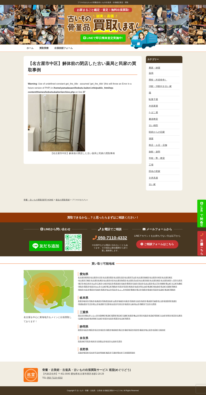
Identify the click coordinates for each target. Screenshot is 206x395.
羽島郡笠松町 (107, 301)
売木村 (91, 353)
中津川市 (120, 304)
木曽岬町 (101, 316)
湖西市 (108, 330)
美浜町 (163, 287)
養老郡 (149, 301)
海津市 (143, 301)
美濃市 (174, 301)
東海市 (131, 287)
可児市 (90, 304)
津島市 (81, 287)
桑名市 (87, 316)
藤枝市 (142, 330)
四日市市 (81, 316)
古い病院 (153, 125)
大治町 (103, 287)
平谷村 (97, 353)
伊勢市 (168, 316)
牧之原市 (148, 330)
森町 (126, 330)
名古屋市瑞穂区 (143, 277)
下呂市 (148, 304)
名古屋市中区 (108, 280)
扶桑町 (179, 284)
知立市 (109, 290)
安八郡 (160, 301)
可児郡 (107, 304)
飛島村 (114, 287)
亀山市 (136, 316)
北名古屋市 (148, 284)
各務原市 (98, 301)
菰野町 (113, 316)
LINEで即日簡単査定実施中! (103, 38)
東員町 (108, 316)
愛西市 (86, 287)
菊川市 (121, 330)
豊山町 (168, 284)
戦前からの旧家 (157, 132)
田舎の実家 (154, 171)
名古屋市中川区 (96, 277)
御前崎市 (115, 330)
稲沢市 (110, 284)
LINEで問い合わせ (201, 213)
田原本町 (81, 341)
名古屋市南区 (155, 280)
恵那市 (80, 301)
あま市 (97, 287)
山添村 (113, 341)
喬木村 (119, 353)
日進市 (135, 284)
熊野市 (127, 319)
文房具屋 (153, 178)
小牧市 (105, 284)
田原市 (156, 290)
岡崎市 (174, 287)
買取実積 (43, 48)
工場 (151, 165)
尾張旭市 (117, 284)
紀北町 (122, 319)
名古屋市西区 (108, 277)
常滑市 (126, 287)
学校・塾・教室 (157, 158)
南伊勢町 (93, 319)
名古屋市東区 (167, 277)
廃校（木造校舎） (158, 80)
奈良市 (108, 341)
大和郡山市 (101, 341)
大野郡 (153, 304)
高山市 (136, 304)
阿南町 (103, 353)
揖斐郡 (166, 301)
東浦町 (150, 287)
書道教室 (153, 119)
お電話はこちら (201, 243)
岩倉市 (123, 284)
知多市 (137, 287)
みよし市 (121, 290)
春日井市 (87, 284)
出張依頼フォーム (63, 48)
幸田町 (127, 290)
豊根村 (172, 290)
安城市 (97, 290)
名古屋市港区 (144, 280)
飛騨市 (142, 304)
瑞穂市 (121, 301)
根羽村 (86, 353)
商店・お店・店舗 (158, 145)
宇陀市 (87, 341)
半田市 (120, 287)
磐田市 (91, 330)
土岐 (132, 304)
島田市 (131, 330)
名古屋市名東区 (97, 280)
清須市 (140, 284)
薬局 (151, 73)
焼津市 (136, 330)
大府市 (179, 280)
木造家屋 (153, 106)
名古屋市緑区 (166, 280)
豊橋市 (133, 290)
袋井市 (103, 330)
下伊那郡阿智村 (129, 353)
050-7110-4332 (110, 237)
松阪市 (145, 316)
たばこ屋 (153, 112)
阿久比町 (143, 287)
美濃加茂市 (82, 304)
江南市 (99, 284)
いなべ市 (94, 316)
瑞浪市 (127, 304)
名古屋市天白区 (133, 280)
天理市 (119, 341)
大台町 (162, 316)
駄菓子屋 (153, 99)
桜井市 (93, 341)
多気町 (151, 316)
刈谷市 (86, 290)
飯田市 (108, 353)
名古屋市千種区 (84, 280)
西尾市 (103, 290)
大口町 (174, 284)
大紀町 (99, 319)
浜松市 (86, 330)
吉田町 (155, 330)
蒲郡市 (144, 290)
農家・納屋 (154, 68)
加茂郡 (101, 304)
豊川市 (139, 290)
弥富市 (92, 287)
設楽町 (161, 290)
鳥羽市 (174, 316)
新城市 (150, 290)
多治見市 (113, 304)
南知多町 (156, 287)
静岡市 (80, 330)
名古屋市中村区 (155, 277)
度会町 (86, 319)
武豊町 (169, 287)
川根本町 (162, 330)
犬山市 (94, 284)
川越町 (125, 316)
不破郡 (155, 301)
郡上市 (95, 304)
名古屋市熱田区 (120, 280)
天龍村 (80, 353)
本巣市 (126, 301)
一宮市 (174, 280)
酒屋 (151, 138)
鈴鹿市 (130, 316)
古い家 (152, 184)
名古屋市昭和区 (84, 277)
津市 (141, 316)
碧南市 (81, 290)
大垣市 (138, 301)
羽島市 (91, 301)
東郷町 (162, 284)
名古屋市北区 (119, 277)
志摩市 (179, 316)
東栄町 (167, 290)
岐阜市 (86, 301)
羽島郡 (132, 301)
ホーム (30, 48)
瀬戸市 (81, 284)
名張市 (110, 319)
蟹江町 (109, 287)
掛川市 (97, 330)
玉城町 (81, 319)
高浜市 (114, 290)
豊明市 (129, 284)
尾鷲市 (116, 319)
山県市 (115, 301)
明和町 (157, 316)
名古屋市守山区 (130, 277)
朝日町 (119, 316)
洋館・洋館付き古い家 (160, 86)
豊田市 (92, 290)
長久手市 (156, 284)
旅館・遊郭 (154, 152)
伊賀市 (105, 319)
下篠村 (114, 353)
